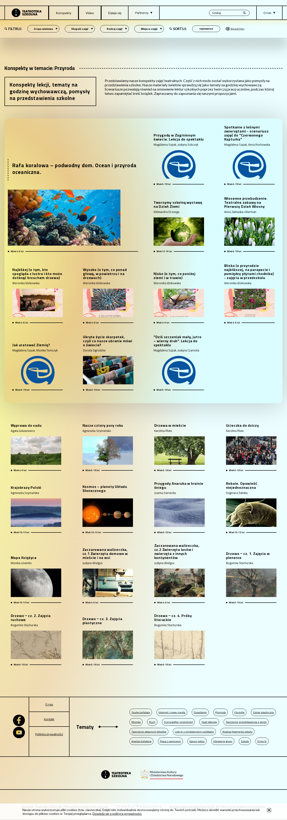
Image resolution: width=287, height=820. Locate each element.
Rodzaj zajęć (117, 28)
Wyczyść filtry (235, 29)
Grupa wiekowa (46, 28)
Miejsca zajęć (151, 28)
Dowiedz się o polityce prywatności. (117, 814)
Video (90, 13)
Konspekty (63, 13)
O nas (49, 704)
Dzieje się (114, 13)
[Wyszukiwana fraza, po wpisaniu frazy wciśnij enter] (229, 13)
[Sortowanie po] (206, 29)
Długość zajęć (82, 28)
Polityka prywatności (49, 734)
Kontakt (49, 719)
